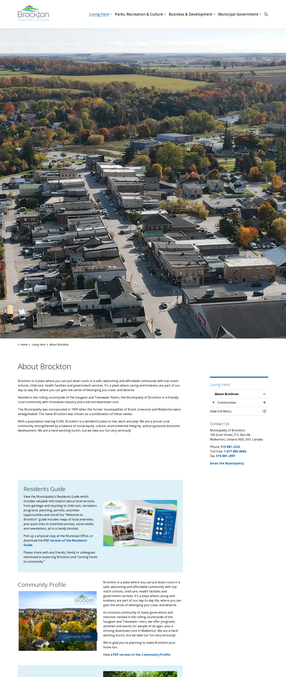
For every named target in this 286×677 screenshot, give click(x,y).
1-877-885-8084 (235, 451)
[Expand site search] (266, 14)
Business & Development (190, 14)
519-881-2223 (230, 447)
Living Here (99, 14)
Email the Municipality (227, 463)
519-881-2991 (225, 456)
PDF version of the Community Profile (141, 654)
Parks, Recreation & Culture (139, 14)
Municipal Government (238, 14)
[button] (140, 523)
